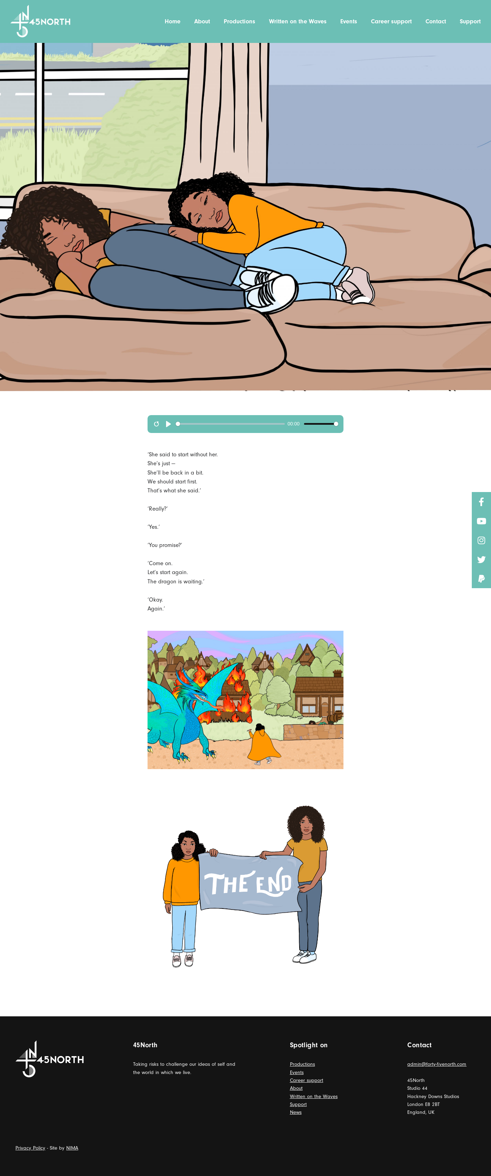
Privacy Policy (30, 1148)
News (296, 1112)
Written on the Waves (314, 1096)
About (296, 1088)
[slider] (230, 424)
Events (297, 1072)
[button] (481, 578)
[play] (168, 424)
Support (298, 1104)
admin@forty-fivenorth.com (436, 1064)
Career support (306, 1080)
